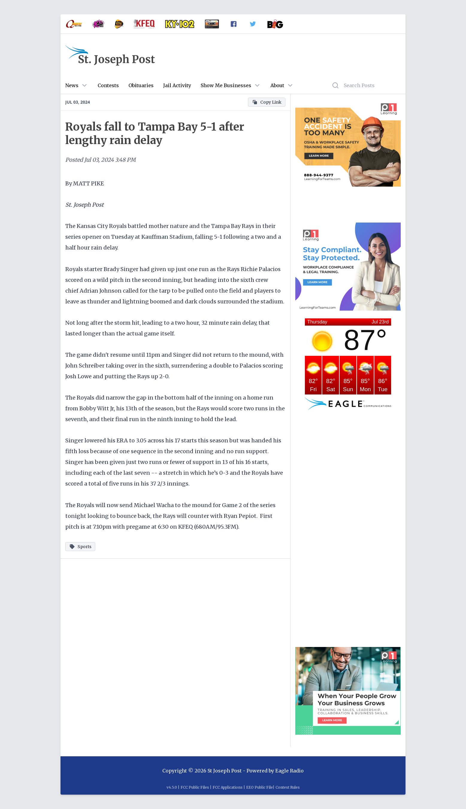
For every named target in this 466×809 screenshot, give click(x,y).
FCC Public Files (195, 787)
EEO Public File (259, 787)
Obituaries (141, 85)
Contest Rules (288, 787)
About (277, 85)
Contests (108, 85)
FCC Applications (228, 787)
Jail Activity (177, 85)
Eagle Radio (289, 771)
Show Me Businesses (226, 85)
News (71, 85)
